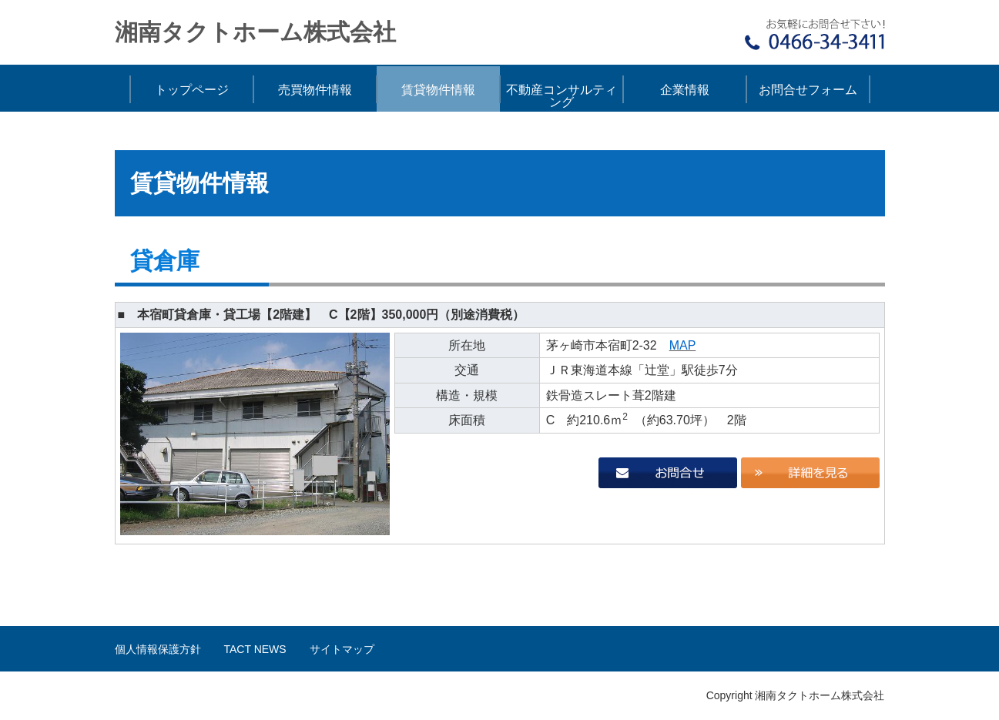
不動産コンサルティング (561, 96)
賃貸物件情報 (438, 89)
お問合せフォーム (808, 89)
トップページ (192, 89)
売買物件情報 (315, 89)
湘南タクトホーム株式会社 (255, 32)
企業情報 (684, 89)
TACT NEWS (255, 649)
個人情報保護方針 (158, 649)
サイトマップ (342, 649)
